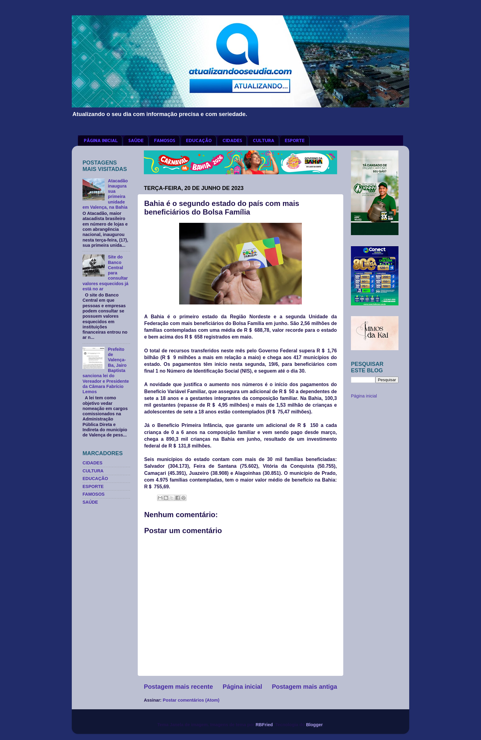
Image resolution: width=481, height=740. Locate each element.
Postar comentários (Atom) (191, 700)
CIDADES (232, 140)
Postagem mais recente (178, 686)
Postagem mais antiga (304, 686)
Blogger (314, 724)
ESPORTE (295, 140)
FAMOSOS (164, 140)
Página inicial (242, 686)
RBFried (264, 724)
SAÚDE (136, 140)
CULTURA (263, 140)
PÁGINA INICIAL (100, 140)
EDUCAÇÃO (199, 140)
